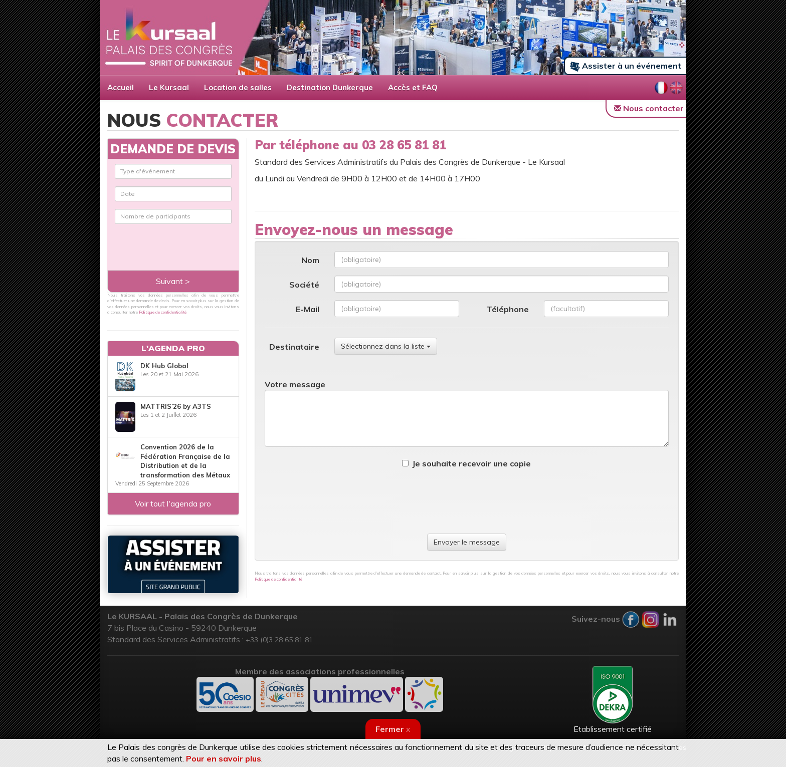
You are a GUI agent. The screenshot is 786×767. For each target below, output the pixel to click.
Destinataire (294, 347)
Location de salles (238, 87)
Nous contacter (649, 108)
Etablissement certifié (612, 700)
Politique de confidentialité (278, 579)
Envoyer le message (467, 542)
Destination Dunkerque (330, 87)
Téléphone (507, 309)
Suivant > (173, 281)
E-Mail (307, 309)
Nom (310, 260)
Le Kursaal (169, 87)
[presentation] (466, 501)
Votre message (295, 384)
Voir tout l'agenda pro (173, 503)
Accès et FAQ (413, 87)
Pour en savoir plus (223, 758)
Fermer (393, 729)
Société (304, 285)
